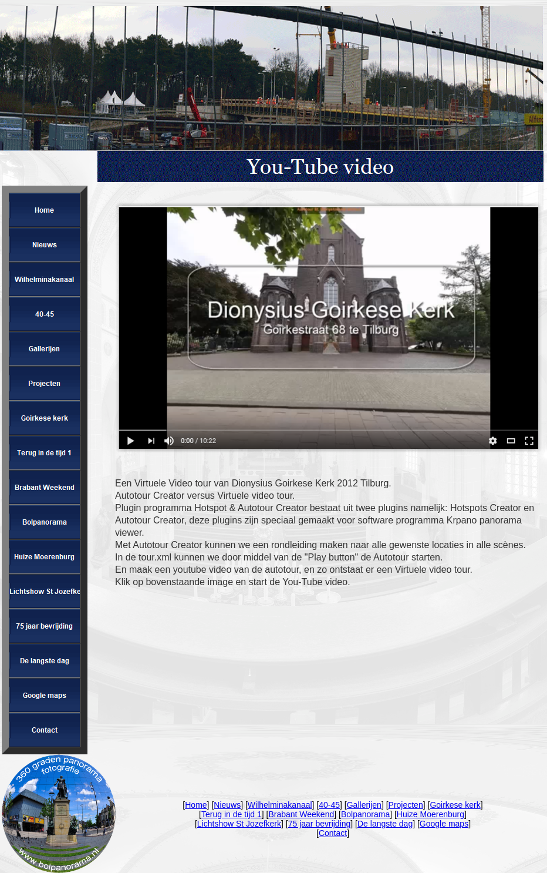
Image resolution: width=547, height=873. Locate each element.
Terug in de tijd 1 (231, 814)
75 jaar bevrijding (319, 823)
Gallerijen (364, 805)
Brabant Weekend (301, 814)
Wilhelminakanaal (280, 805)
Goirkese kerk (455, 805)
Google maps (444, 823)
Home (196, 805)
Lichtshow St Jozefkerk (239, 823)
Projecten (406, 805)
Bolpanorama (365, 814)
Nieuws (227, 805)
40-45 (329, 805)
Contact (333, 833)
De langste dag (385, 823)
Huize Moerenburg (430, 814)
